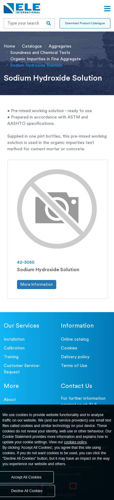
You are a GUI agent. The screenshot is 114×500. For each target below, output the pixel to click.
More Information (36, 284)
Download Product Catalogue (85, 23)
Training (11, 357)
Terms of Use (74, 366)
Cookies (69, 348)
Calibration (14, 348)
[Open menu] (107, 8)
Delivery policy (75, 357)
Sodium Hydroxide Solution (48, 269)
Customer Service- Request (22, 369)
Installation (14, 339)
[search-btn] (49, 23)
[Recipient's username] (23, 23)
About (10, 400)
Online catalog (75, 339)
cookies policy (75, 442)
